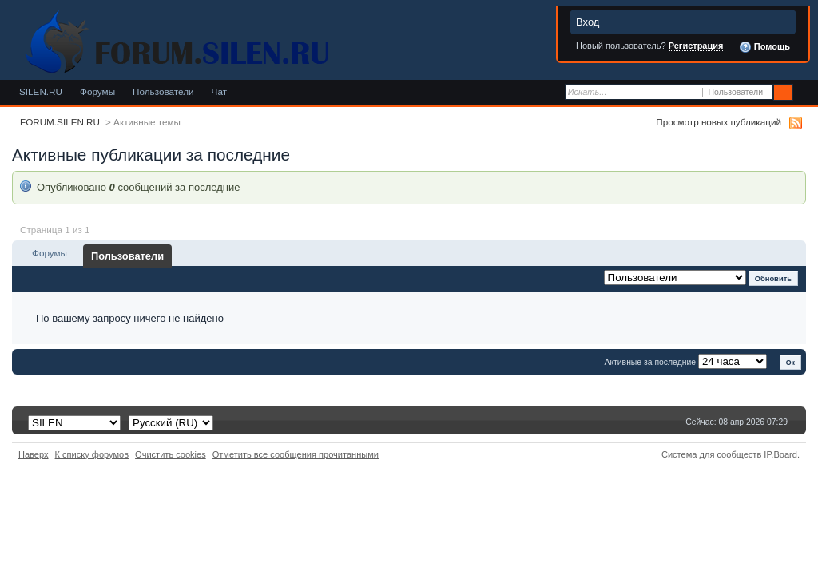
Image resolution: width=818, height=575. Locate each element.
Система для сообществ (711, 454)
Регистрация (696, 45)
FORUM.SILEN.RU (60, 122)
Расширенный (804, 93)
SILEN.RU (40, 91)
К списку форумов (92, 454)
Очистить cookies (170, 454)
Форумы (97, 91)
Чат (219, 91)
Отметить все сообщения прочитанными (295, 454)
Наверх (33, 454)
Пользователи (163, 91)
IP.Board (780, 454)
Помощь (764, 47)
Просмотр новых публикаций (718, 122)
